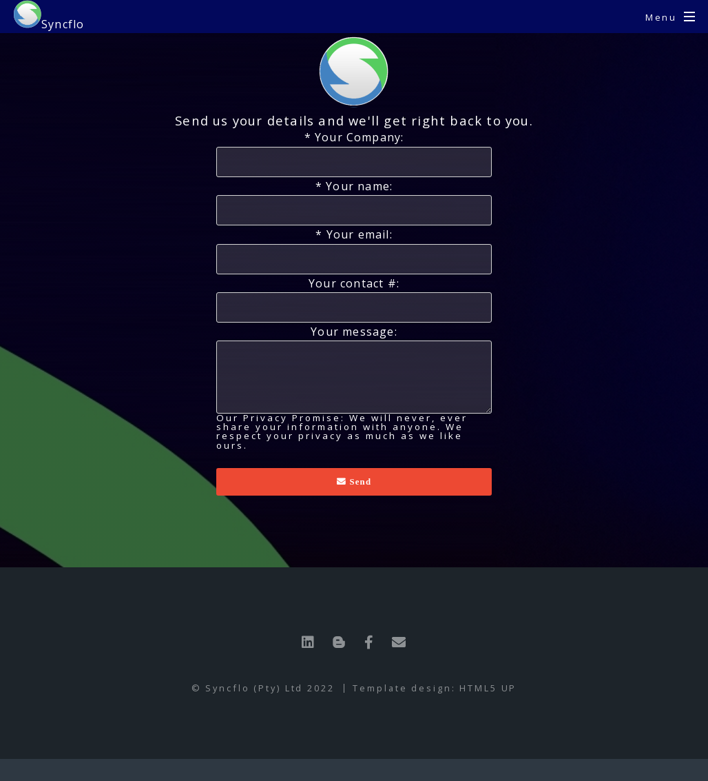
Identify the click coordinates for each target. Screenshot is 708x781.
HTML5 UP (488, 688)
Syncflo (49, 16)
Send (358, 481)
